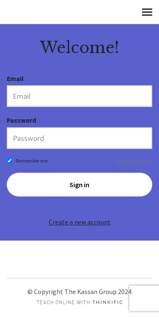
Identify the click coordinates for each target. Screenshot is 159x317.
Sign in (79, 184)
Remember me (31, 160)
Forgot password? (133, 160)
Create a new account (80, 222)
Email (15, 79)
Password (21, 120)
